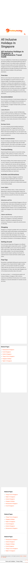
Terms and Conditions (10, 561)
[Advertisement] (14, 14)
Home (21, 556)
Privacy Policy (19, 561)
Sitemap (4, 557)
